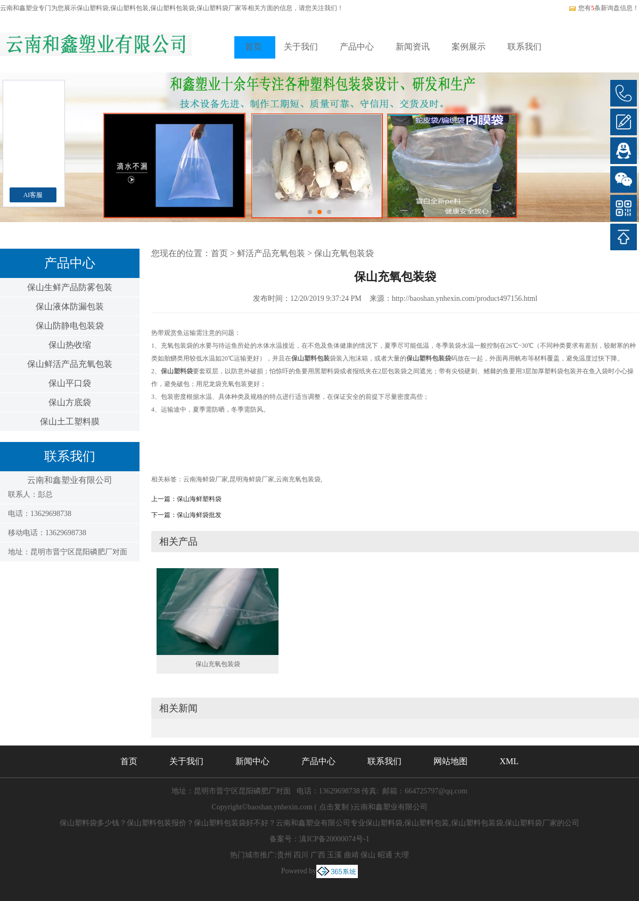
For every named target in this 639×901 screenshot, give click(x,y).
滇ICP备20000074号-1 (334, 839)
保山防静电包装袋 (70, 325)
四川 (300, 855)
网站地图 (450, 761)
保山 (368, 855)
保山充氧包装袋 (344, 253)
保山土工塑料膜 (70, 421)
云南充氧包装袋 (298, 479)
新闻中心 (252, 761)
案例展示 (469, 46)
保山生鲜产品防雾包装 (69, 287)
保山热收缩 (69, 344)
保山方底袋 (69, 402)
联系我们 (524, 46)
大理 (401, 855)
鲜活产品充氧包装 (271, 253)
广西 (317, 855)
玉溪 (334, 855)
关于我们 (301, 46)
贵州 (284, 855)
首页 (253, 46)
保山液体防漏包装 (70, 306)
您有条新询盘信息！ (603, 8)
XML (509, 761)
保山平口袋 (69, 383)
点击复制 (334, 807)
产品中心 (357, 46)
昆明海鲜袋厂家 (252, 479)
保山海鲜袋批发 (199, 515)
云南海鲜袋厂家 (205, 479)
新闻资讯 (413, 46)
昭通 (385, 855)
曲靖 (351, 855)
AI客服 (33, 195)
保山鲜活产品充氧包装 (69, 363)
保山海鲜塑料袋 (199, 499)
